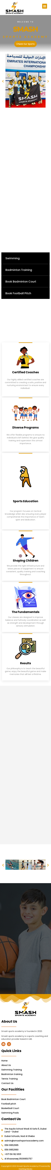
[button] (44, 6)
